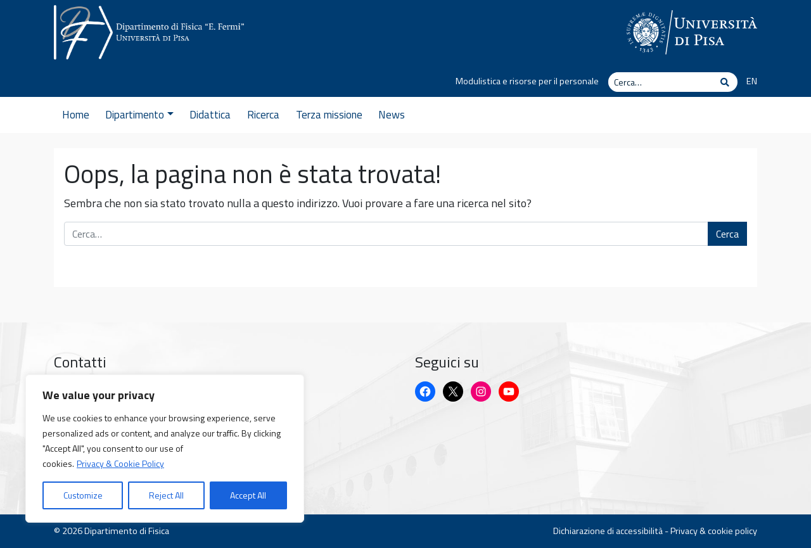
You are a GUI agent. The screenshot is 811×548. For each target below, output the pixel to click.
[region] (164, 448)
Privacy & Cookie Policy (120, 463)
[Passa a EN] (747, 81)
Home (75, 114)
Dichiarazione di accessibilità (608, 531)
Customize (83, 495)
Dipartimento (139, 114)
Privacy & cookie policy (713, 531)
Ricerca (263, 114)
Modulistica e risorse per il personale (527, 81)
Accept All (248, 495)
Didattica (210, 114)
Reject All (166, 495)
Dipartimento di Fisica (126, 531)
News (391, 114)
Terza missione (329, 114)
